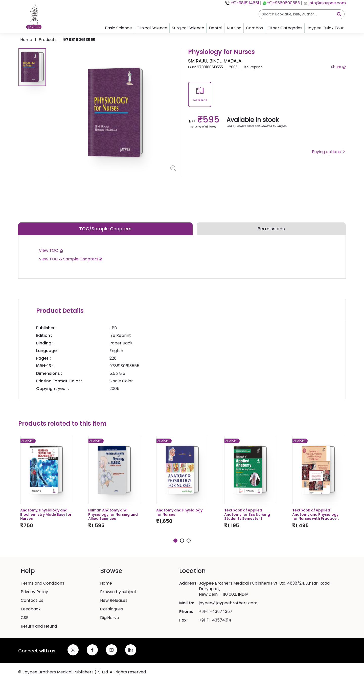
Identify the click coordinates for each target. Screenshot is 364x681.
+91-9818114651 (244, 3)
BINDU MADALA (225, 61)
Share (338, 66)
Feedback (31, 609)
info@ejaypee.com (327, 3)
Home (26, 40)
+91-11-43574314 (215, 620)
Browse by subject (118, 592)
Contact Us (32, 600)
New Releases (113, 600)
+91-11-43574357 (215, 611)
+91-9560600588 (283, 3)
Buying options (329, 152)
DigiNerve (109, 618)
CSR (25, 618)
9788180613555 (79, 40)
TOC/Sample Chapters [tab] (105, 228)
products (48, 40)
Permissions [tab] (271, 228)
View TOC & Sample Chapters (70, 259)
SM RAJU (197, 61)
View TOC (51, 250)
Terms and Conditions (42, 583)
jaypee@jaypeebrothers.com (228, 603)
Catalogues (111, 609)
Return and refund (39, 626)
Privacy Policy (34, 592)
